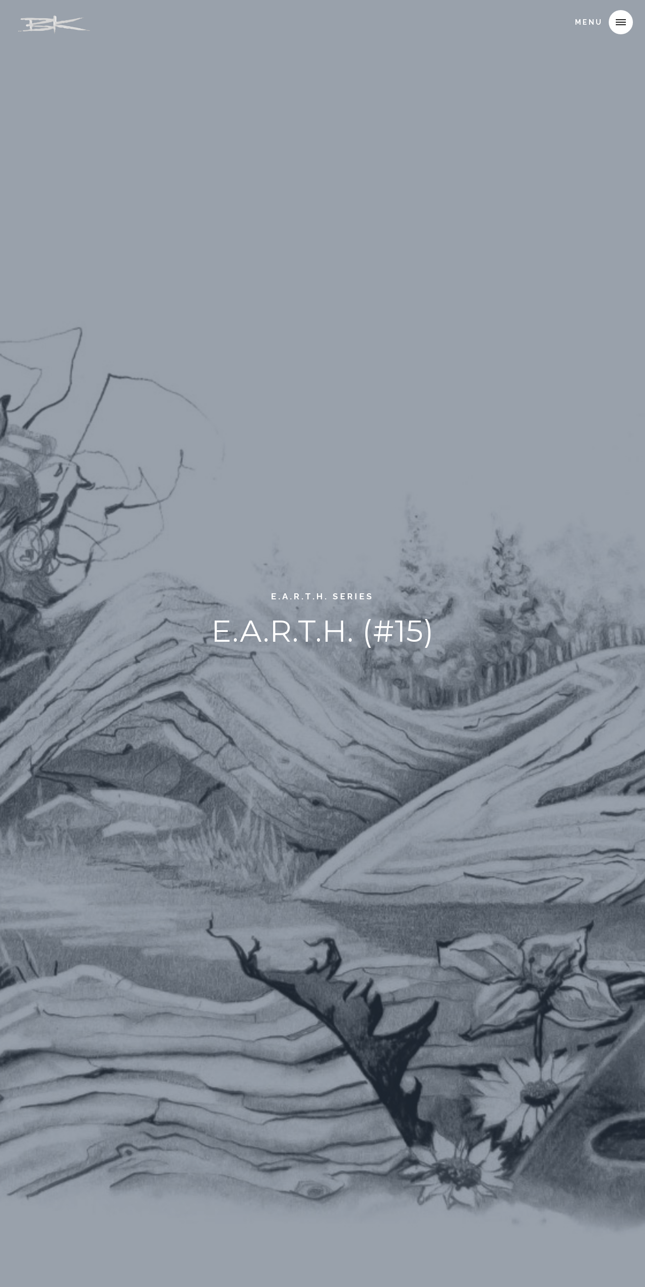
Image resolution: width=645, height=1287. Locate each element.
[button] (621, 22)
